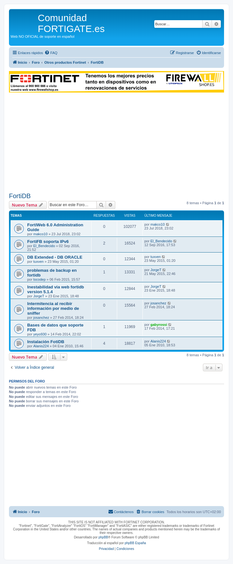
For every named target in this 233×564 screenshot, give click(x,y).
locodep (39, 279)
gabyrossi (158, 324)
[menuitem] (50, 53)
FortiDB (20, 195)
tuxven (38, 261)
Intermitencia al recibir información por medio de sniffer (53, 308)
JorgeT (155, 270)
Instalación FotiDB (45, 341)
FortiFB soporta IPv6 (48, 241)
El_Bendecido (44, 246)
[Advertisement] (116, 142)
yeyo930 (40, 334)
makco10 (40, 234)
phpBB (103, 537)
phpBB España (135, 543)
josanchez (41, 317)
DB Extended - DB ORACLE (54, 257)
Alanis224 (41, 346)
